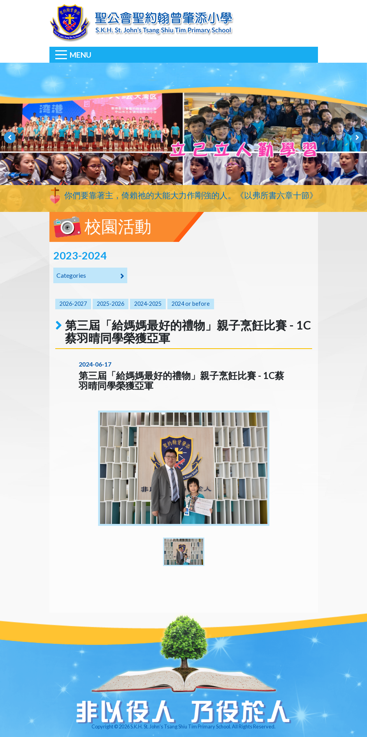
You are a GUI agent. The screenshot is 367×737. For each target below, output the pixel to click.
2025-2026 (110, 303)
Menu (80, 54)
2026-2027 (73, 303)
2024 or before (191, 303)
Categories (90, 276)
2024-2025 (148, 303)
